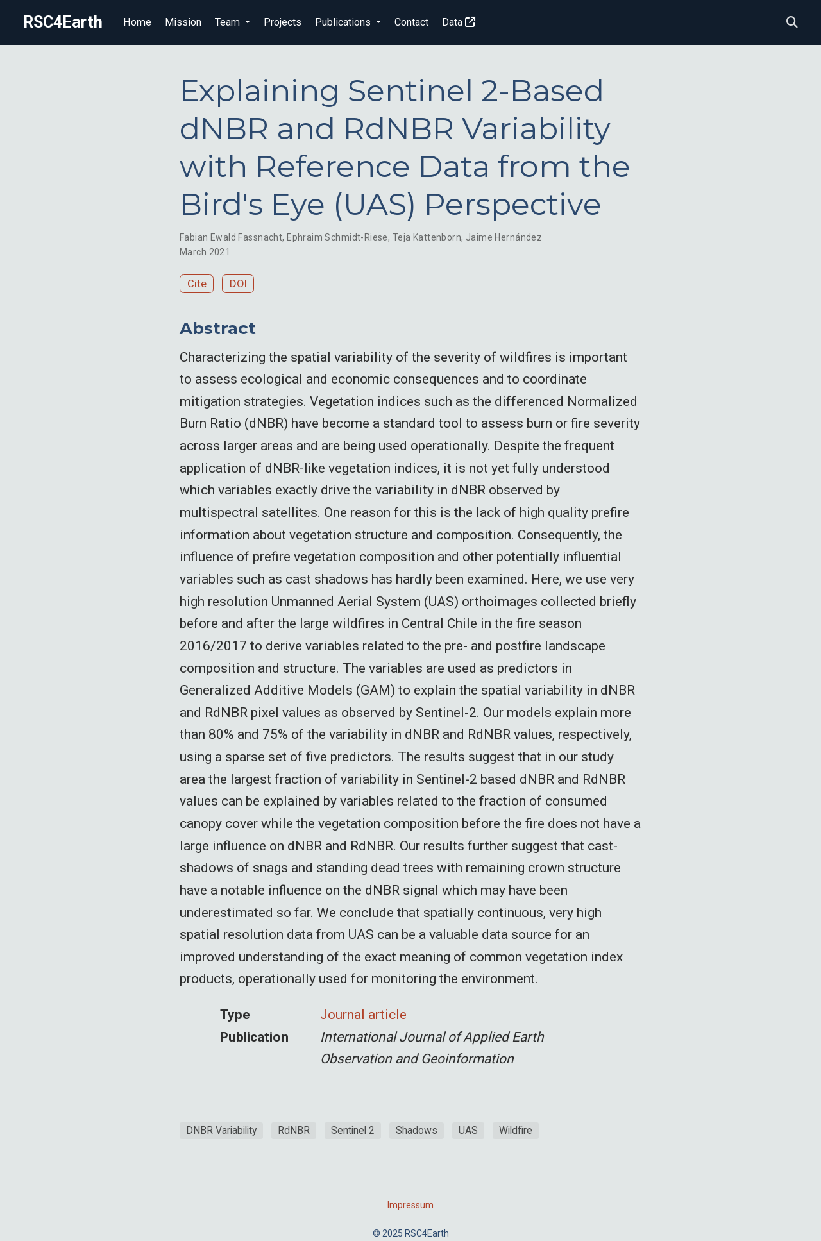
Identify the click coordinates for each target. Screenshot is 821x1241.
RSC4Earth (63, 22)
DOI (238, 283)
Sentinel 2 (353, 1130)
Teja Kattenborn (427, 237)
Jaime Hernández (504, 237)
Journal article (363, 1014)
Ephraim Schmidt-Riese (337, 237)
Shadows (416, 1130)
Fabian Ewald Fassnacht (231, 237)
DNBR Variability (221, 1130)
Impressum (410, 1205)
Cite (197, 283)
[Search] (792, 22)
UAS (468, 1130)
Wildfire (515, 1130)
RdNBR (294, 1130)
